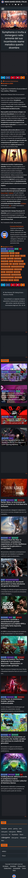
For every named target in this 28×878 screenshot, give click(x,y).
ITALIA (4, 855)
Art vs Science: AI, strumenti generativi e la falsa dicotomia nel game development (13, 584)
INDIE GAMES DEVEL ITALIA (16, 2)
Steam (3, 272)
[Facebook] (9, 4)
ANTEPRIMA (4, 371)
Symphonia (17, 272)
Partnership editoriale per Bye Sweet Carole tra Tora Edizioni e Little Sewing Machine (13, 442)
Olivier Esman (5, 264)
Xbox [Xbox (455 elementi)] (2, 840)
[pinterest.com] (18, 77)
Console (12, 253)
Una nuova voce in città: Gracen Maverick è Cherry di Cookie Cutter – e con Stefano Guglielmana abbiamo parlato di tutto (13, 397)
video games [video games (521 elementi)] (14, 837)
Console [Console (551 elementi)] (4, 828)
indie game (10, 258)
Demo (17, 253)
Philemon (15, 264)
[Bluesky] (18, 4)
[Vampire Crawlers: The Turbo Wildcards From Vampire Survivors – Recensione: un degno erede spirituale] (14, 645)
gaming (17, 255)
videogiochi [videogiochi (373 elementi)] (23, 837)
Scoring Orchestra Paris (7, 269)
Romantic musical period (17, 266)
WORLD (4, 851)
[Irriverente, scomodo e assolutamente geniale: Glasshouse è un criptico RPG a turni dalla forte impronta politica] (14, 605)
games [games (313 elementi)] (10, 828)
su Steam (23, 203)
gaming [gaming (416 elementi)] (15, 828)
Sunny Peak (4, 193)
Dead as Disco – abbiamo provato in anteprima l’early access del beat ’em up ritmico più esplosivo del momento (13, 377)
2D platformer (5, 253)
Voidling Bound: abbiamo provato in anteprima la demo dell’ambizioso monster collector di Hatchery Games (14, 780)
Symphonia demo (6, 274)
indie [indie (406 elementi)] (20, 828)
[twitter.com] (3, 77)
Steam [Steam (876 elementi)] (21, 834)
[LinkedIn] (21, 4)
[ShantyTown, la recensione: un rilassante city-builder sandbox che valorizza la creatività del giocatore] (14, 722)
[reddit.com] (13, 77)
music (11, 261)
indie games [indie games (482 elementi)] (12, 831)
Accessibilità (16, 868)
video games (18, 277)
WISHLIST (11, 251)
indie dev (4, 258)
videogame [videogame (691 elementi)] (5, 838)
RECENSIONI (20, 500)
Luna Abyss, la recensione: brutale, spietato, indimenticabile (11, 701)
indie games (18, 258)
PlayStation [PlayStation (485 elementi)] (15, 834)
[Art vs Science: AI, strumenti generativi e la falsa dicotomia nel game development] (14, 567)
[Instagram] (12, 4)
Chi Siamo (5, 866)
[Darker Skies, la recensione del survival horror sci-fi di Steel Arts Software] (14, 488)
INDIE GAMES (10, 248)
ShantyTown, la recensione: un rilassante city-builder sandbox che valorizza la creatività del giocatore (13, 740)
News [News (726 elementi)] (19, 831)
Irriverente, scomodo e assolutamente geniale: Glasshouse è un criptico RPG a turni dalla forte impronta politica (13, 623)
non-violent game (18, 261)
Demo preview (5, 255)
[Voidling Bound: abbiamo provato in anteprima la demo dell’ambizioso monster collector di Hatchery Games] (14, 762)
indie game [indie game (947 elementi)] (4, 831)
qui (10, 205)
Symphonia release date (7, 277)
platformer (22, 264)
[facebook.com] (8, 77)
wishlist (16, 280)
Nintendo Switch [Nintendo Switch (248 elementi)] (4, 834)
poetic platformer (6, 266)
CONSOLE (4, 248)
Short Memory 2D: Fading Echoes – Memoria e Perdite (13, 293)
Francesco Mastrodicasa (11, 81)
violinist (11, 280)
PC (20, 248)
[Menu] (3, 9)
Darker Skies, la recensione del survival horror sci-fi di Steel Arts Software (14, 504)
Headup (11, 193)
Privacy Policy (22, 866)
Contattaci (13, 866)
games (12, 255)
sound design (18, 269)
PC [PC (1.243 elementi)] (9, 834)
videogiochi (4, 280)
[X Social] (6, 4)
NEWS (16, 248)
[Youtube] (15, 4)
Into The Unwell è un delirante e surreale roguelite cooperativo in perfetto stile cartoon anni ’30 (14, 421)
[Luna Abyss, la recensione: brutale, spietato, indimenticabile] (14, 685)
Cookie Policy (7, 868)
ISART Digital (5, 261)
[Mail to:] (22, 77)
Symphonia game (16, 274)
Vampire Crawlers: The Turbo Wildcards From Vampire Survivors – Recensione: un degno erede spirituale (12, 662)
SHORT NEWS (4, 251)
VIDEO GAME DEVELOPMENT (12, 579)
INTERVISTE (12, 391)
